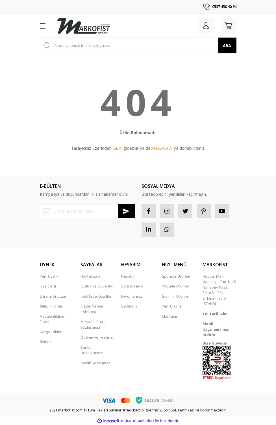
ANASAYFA (161, 148)
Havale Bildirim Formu (52, 319)
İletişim (46, 341)
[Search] (138, 45)
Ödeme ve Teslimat (97, 337)
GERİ (117, 148)
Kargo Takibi (50, 331)
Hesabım (128, 276)
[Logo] (83, 26)
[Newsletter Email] (87, 211)
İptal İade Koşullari (96, 296)
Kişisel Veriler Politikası (92, 309)
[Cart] (228, 26)
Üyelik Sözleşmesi (96, 362)
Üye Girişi (48, 286)
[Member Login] (206, 26)
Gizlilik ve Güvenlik (97, 286)
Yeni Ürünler (172, 306)
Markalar (169, 316)
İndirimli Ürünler (175, 296)
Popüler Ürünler (175, 286)
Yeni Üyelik (49, 276)
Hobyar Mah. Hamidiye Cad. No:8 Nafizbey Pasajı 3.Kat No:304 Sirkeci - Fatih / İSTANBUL (219, 290)
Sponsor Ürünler (176, 276)
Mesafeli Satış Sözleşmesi (93, 324)
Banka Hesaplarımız (92, 350)
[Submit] (126, 211)
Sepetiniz (129, 306)
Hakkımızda (91, 276)
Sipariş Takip (132, 286)
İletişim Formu (51, 306)
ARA (227, 45)
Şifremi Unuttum (53, 296)
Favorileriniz (131, 296)
